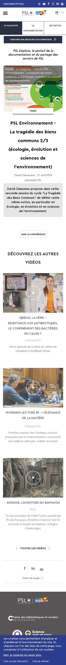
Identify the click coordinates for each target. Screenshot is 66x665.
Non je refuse (40, 662)
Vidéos (38, 69)
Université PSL (14, 3)
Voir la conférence (33, 234)
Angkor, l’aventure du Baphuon (33, 505)
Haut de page (31, 578)
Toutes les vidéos (33, 548)
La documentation (33, 28)
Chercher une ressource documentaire (33, 39)
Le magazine (11, 25)
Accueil (9, 69)
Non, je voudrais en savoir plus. (23, 655)
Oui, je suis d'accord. (16, 662)
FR (56, 12)
